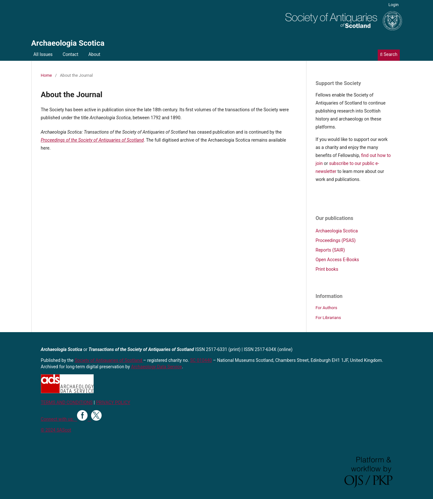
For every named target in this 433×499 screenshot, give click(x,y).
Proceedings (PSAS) (336, 240)
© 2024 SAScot (56, 430)
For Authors (326, 307)
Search (388, 54)
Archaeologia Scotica (67, 43)
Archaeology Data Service (156, 366)
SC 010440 (201, 360)
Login (393, 4)
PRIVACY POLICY (113, 402)
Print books (327, 269)
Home (46, 75)
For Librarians (328, 317)
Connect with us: (59, 419)
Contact (70, 54)
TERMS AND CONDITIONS (67, 402)
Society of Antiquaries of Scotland (109, 360)
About (94, 54)
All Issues (43, 54)
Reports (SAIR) (330, 250)
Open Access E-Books (337, 259)
